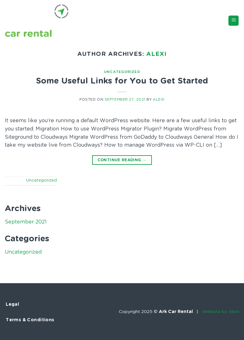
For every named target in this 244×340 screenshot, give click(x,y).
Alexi (156, 54)
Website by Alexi (220, 312)
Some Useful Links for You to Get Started (122, 81)
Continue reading (122, 160)
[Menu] (233, 21)
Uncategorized (122, 72)
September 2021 (26, 221)
